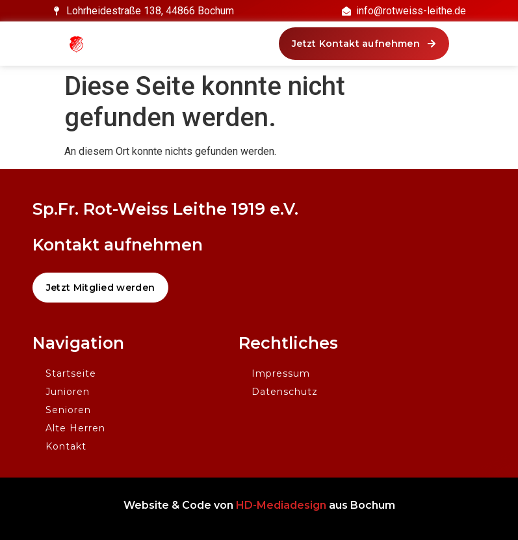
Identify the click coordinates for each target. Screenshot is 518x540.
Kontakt (65, 446)
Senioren (68, 410)
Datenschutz (285, 392)
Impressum (281, 373)
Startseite (70, 373)
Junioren (67, 392)
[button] (364, 44)
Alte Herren (75, 428)
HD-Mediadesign (281, 505)
